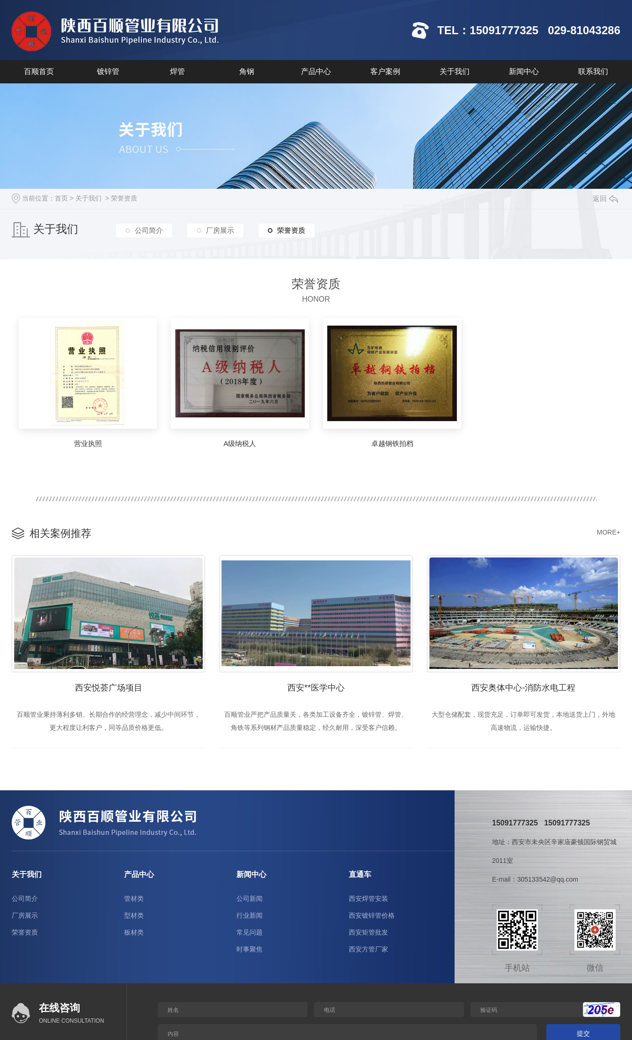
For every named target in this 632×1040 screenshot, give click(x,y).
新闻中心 (524, 71)
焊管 (177, 71)
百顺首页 (39, 71)
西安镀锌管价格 (372, 915)
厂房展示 (220, 230)
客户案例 (385, 71)
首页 (61, 198)
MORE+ (608, 532)
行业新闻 (249, 915)
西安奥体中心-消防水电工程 (523, 687)
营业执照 (88, 443)
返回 (605, 198)
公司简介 (149, 230)
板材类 (134, 932)
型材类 (134, 915)
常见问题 (249, 932)
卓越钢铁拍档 (392, 443)
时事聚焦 (249, 949)
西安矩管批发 (368, 932)
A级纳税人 (239, 443)
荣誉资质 (124, 198)
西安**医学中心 (316, 687)
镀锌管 (108, 71)
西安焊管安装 (368, 898)
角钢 (246, 71)
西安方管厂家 (368, 949)
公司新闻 (249, 898)
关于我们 (455, 71)
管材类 (134, 898)
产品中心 (316, 71)
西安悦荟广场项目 (108, 687)
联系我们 (593, 71)
